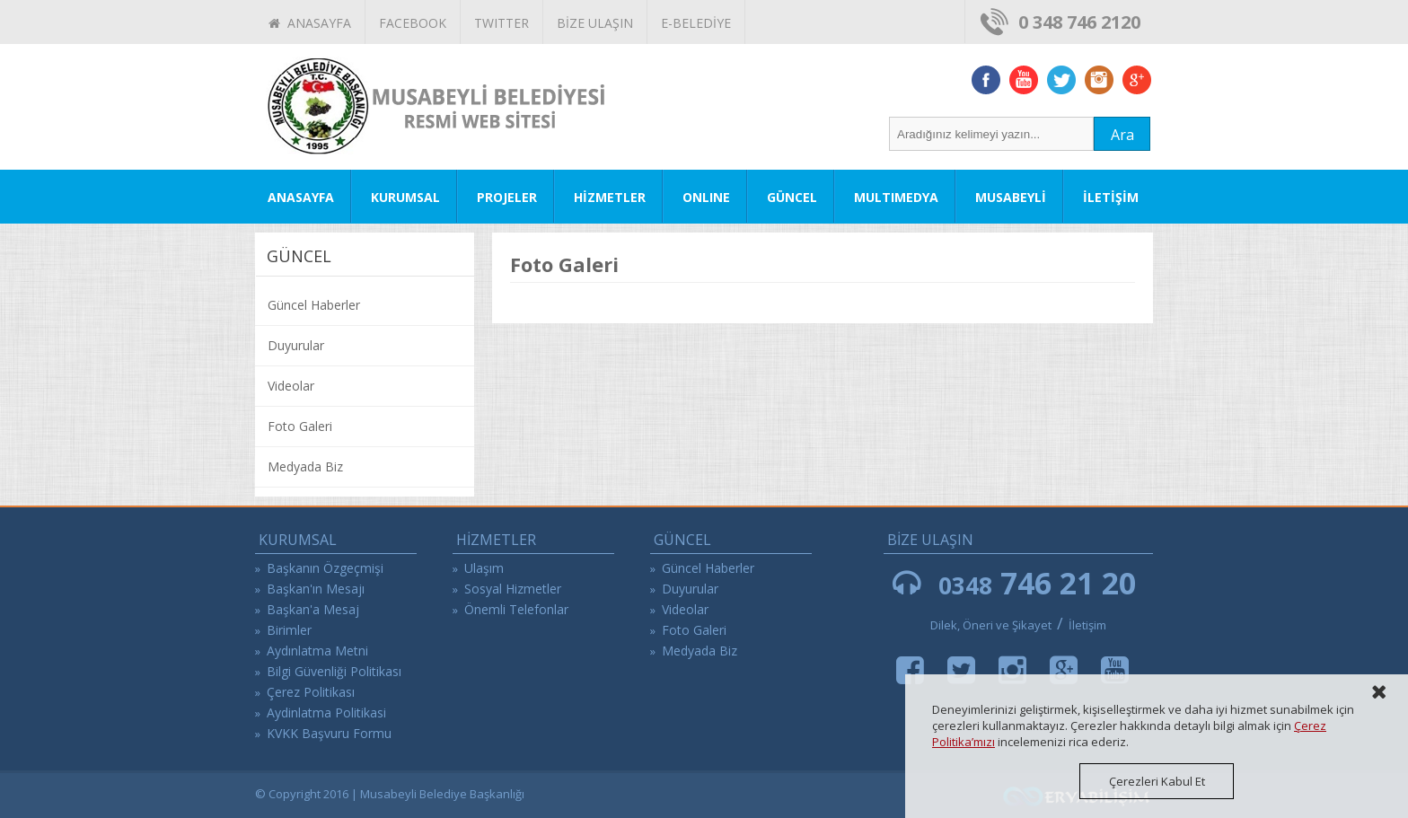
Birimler (289, 629)
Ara (1122, 135)
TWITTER (501, 22)
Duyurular (296, 345)
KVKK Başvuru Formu (329, 733)
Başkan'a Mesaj (313, 609)
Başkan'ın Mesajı (316, 588)
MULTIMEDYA (896, 197)
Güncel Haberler (314, 304)
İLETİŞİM (1111, 197)
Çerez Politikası (311, 691)
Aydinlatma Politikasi (326, 712)
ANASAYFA (309, 22)
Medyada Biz (305, 466)
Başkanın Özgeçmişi (325, 567)
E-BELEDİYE (696, 22)
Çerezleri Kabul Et (1157, 781)
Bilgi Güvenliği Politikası (334, 671)
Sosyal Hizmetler (512, 588)
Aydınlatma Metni (317, 650)
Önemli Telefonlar (516, 609)
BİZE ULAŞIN (595, 22)
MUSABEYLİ (1010, 197)
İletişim (1087, 625)
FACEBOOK (412, 22)
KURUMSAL (405, 197)
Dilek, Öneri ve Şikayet (991, 625)
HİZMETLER (610, 197)
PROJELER (507, 197)
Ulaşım (484, 567)
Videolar (291, 385)
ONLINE (706, 197)
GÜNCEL (792, 197)
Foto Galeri (300, 426)
